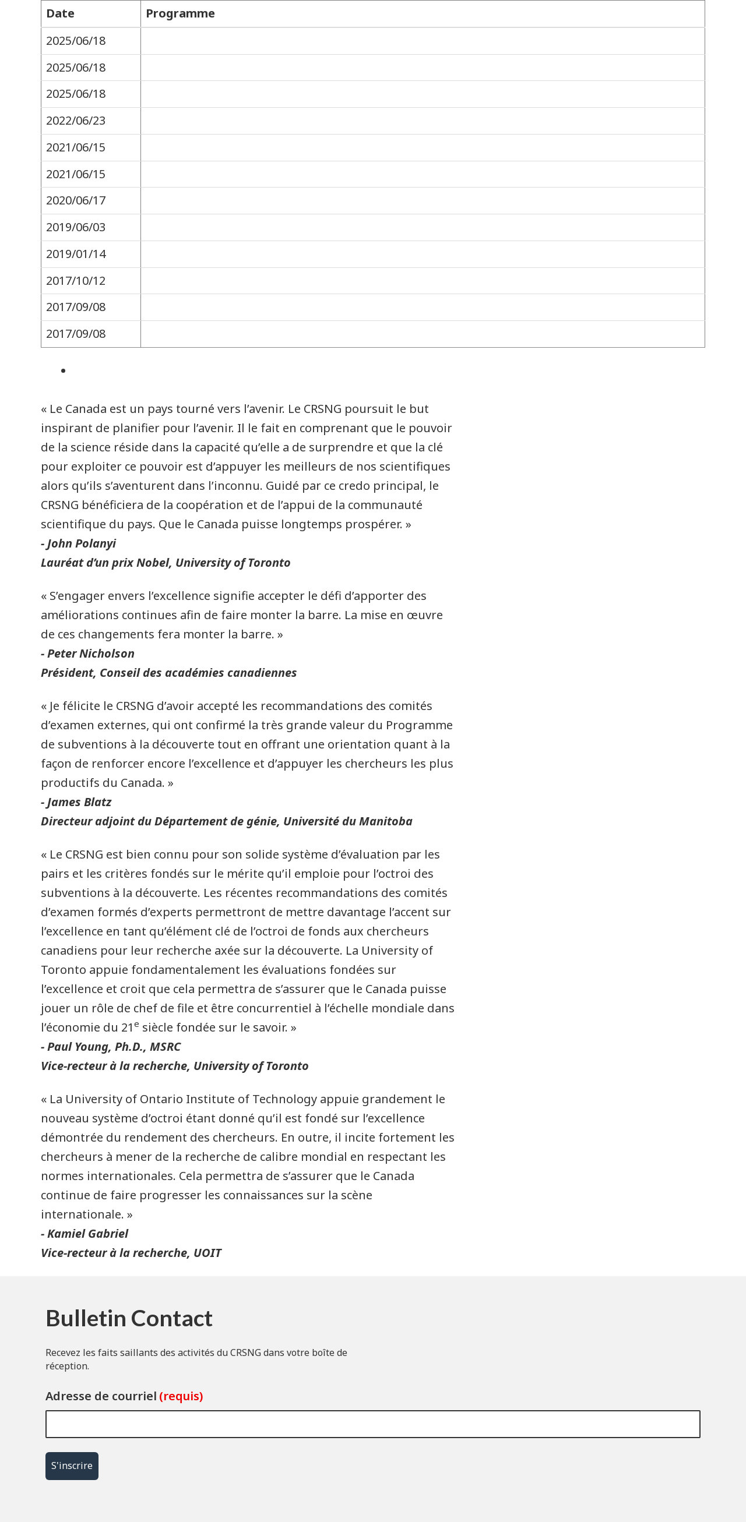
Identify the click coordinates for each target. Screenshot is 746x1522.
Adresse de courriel (101, 1396)
